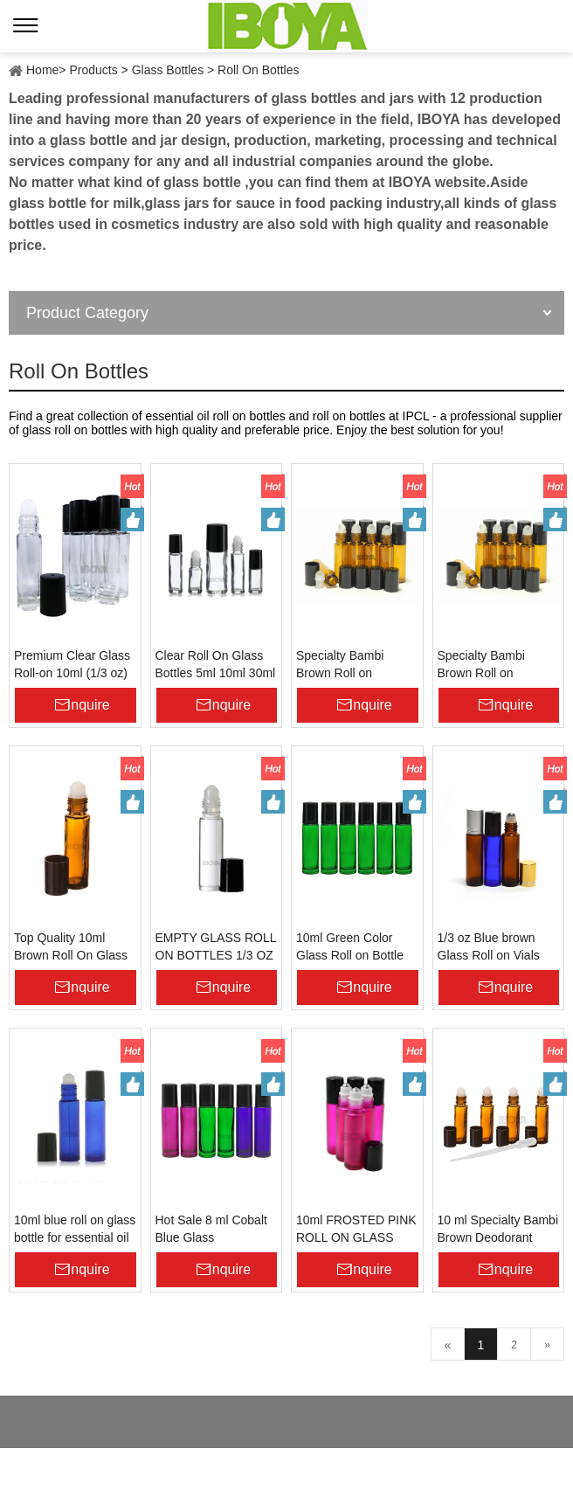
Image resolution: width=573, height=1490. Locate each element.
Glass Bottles (168, 70)
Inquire (88, 704)
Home (42, 70)
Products (93, 70)
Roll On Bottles (258, 70)
